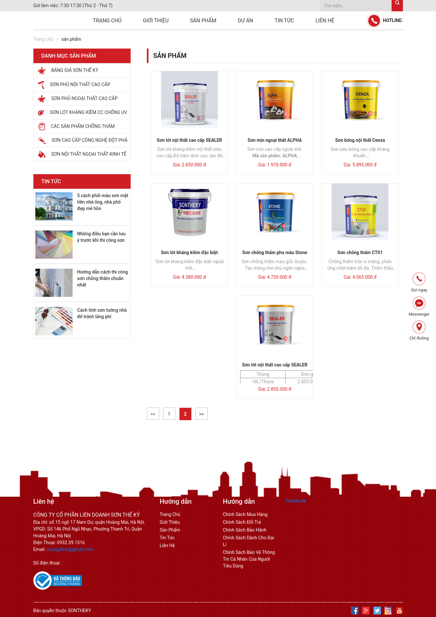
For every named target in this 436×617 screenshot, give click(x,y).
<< (152, 414)
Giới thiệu (156, 20)
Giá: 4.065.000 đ (360, 277)
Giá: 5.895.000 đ (360, 164)
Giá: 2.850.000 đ (189, 164)
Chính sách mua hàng (245, 514)
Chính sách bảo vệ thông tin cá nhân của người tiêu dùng (249, 559)
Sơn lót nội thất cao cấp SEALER (189, 140)
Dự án (245, 20)
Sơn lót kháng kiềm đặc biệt (189, 252)
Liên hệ (324, 20)
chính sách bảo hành (244, 530)
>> (201, 414)
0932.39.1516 (71, 542)
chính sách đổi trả (242, 522)
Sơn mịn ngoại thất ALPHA (275, 140)
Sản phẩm (203, 20)
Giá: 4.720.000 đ (274, 277)
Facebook (296, 500)
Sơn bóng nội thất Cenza (360, 140)
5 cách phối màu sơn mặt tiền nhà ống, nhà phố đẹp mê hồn (102, 202)
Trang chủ (107, 20)
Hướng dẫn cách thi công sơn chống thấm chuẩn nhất (102, 278)
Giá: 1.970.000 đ (274, 164)
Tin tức (284, 20)
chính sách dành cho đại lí (248, 541)
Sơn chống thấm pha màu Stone (274, 252)
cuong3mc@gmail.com (70, 549)
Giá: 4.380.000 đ (189, 277)
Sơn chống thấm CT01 (360, 252)
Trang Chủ (170, 514)
